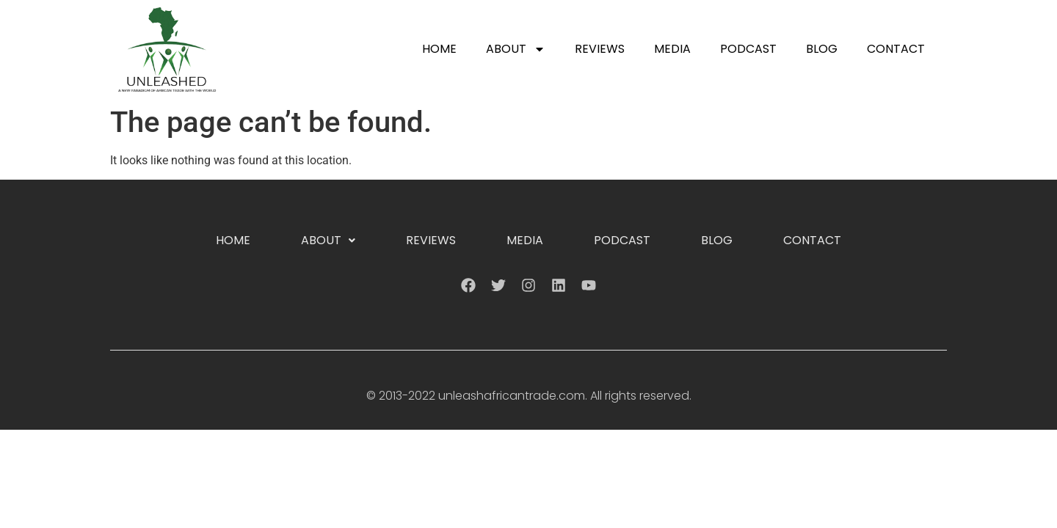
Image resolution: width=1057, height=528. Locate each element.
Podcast (748, 48)
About (515, 49)
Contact (896, 48)
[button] (328, 240)
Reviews (600, 48)
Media (672, 48)
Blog (822, 48)
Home (439, 48)
